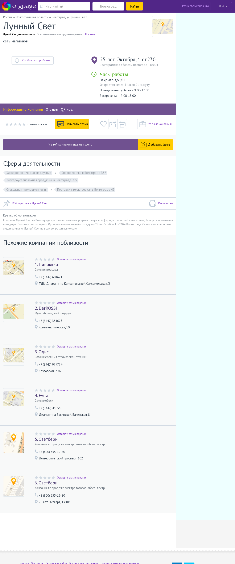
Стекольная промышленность (26, 189)
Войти (223, 6)
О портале (37, 539)
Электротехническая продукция (28, 173)
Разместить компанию (195, 6)
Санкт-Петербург (62, 545)
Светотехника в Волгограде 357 (84, 173)
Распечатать (161, 203)
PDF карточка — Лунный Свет (25, 203)
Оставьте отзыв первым (71, 259)
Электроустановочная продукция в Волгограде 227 (41, 180)
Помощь (24, 539)
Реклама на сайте (56, 539)
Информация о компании (23, 109)
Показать (90, 34)
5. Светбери (46, 439)
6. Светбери (46, 483)
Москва (23, 545)
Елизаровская (86, 545)
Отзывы (52, 109)
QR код (67, 109)
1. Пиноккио (46, 264)
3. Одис (42, 352)
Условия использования (84, 539)
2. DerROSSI (46, 308)
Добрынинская (42, 545)
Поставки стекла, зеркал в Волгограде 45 (85, 189)
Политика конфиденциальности (120, 539)
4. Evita (41, 395)
